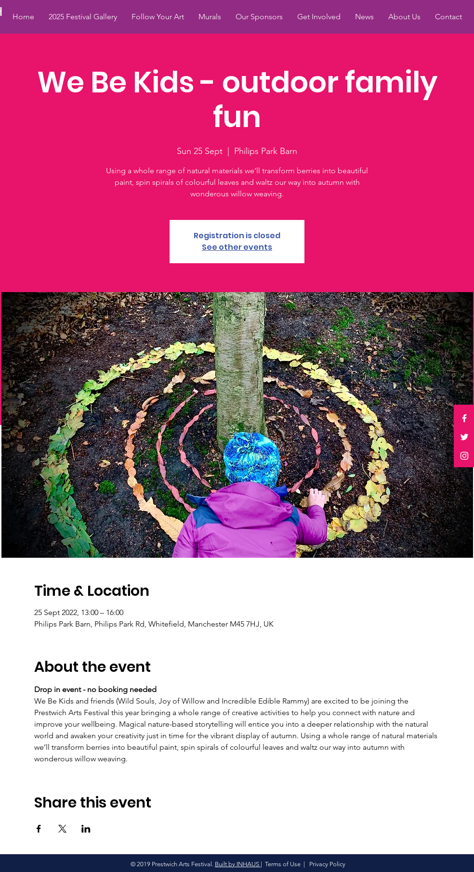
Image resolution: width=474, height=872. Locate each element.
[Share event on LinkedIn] (86, 829)
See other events (237, 247)
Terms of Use (283, 864)
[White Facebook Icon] (464, 418)
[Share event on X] (62, 829)
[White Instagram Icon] (464, 455)
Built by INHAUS (238, 864)
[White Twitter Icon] (464, 437)
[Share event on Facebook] (38, 829)
